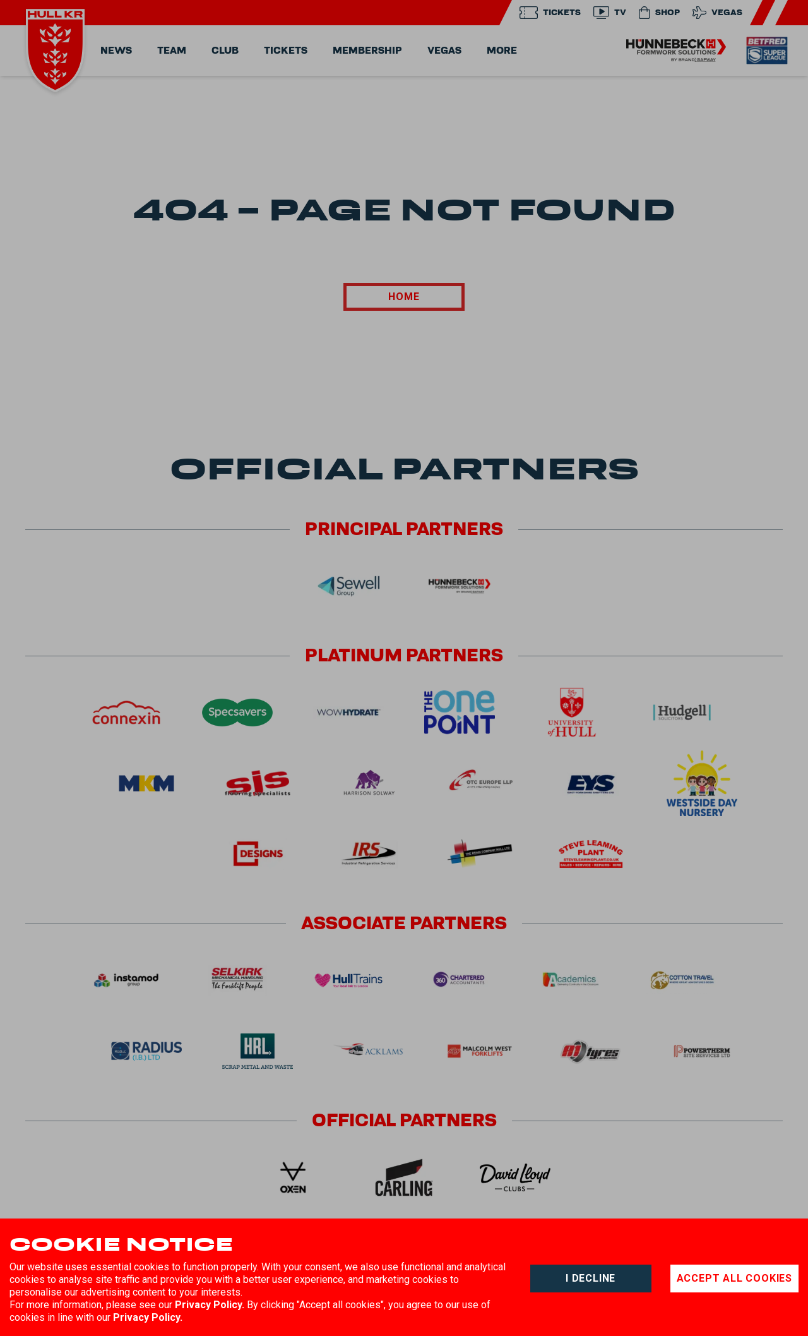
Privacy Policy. (209, 1305)
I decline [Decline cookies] (590, 1278)
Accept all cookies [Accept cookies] (734, 1278)
